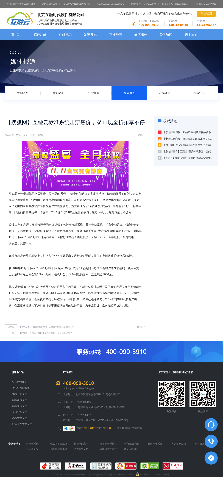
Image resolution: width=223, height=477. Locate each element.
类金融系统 (32, 443)
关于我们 (191, 34)
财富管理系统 (154, 443)
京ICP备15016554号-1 (123, 474)
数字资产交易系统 (22, 424)
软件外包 (115, 34)
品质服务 (140, 34)
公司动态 (58, 93)
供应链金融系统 (21, 388)
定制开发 (90, 34)
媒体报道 (129, 93)
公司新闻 (166, 34)
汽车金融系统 (107, 443)
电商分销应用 (80, 443)
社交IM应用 (130, 449)
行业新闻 (93, 93)
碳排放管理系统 (108, 449)
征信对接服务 (19, 382)
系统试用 (206, 13)
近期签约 (23, 93)
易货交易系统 (19, 418)
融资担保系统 (19, 406)
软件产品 (40, 34)
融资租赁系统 (19, 400)
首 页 (15, 34)
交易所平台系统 (58, 443)
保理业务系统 (19, 412)
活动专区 (200, 93)
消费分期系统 (19, 394)
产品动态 (65, 34)
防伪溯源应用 (178, 443)
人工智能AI (32, 449)
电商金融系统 (131, 443)
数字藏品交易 (80, 449)
